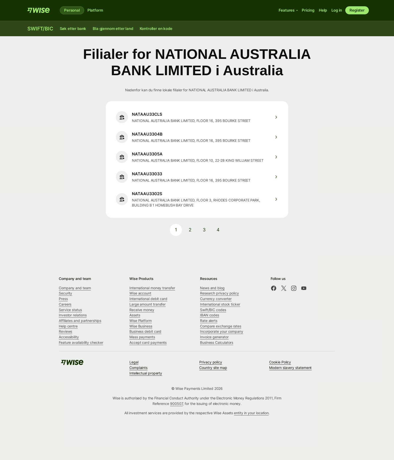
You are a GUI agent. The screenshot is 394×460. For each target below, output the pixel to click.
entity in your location (251, 413)
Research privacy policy (219, 293)
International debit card (148, 299)
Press (63, 299)
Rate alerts (208, 320)
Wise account (140, 293)
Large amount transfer (147, 304)
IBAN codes (209, 315)
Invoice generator (214, 337)
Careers (65, 304)
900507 (176, 403)
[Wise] (38, 10)
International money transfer (152, 288)
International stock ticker (220, 304)
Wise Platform (140, 320)
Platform (95, 10)
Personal (72, 10)
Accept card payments (148, 342)
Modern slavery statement (290, 367)
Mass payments (142, 337)
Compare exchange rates (220, 326)
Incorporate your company (221, 331)
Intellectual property (145, 373)
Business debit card (145, 331)
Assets (134, 315)
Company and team (75, 288)
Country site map (213, 367)
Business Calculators (216, 342)
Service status (70, 310)
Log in (336, 10)
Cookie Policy (280, 362)
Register (357, 10)
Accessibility (69, 337)
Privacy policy (210, 362)
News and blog (212, 288)
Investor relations (73, 315)
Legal (133, 362)
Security (65, 293)
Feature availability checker (81, 342)
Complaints (138, 367)
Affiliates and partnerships (80, 320)
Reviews (65, 331)
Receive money (141, 310)
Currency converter (216, 299)
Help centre (68, 326)
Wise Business (140, 326)
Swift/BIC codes (213, 310)
